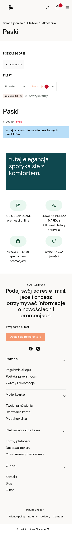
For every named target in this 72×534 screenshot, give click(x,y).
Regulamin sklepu (18, 370)
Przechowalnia (16, 418)
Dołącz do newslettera (25, 337)
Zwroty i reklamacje (20, 383)
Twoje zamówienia (19, 405)
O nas (10, 490)
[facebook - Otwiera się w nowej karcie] (30, 348)
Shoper (39, 509)
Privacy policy (17, 516)
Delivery (45, 516)
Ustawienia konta (18, 412)
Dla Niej (32, 23)
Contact (58, 516)
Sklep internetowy (31, 529)
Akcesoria (49, 23)
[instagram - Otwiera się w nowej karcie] (38, 348)
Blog (9, 483)
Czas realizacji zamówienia (25, 454)
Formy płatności (18, 441)
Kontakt (11, 477)
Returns (33, 516)
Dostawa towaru (18, 448)
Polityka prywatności (21, 376)
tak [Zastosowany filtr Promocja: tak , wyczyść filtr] (13, 96)
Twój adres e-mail (17, 327)
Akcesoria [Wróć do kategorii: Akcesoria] (13, 64)
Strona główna (13, 23)
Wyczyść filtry (36, 96)
